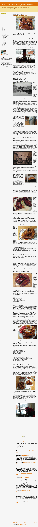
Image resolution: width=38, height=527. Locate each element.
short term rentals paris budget (30, 450)
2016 (3, 28)
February (4, 42)
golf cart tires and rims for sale (29, 462)
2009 (3, 46)
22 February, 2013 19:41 (26, 441)
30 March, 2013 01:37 (25, 455)
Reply (17, 452)
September (4, 38)
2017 (3, 27)
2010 (3, 45)
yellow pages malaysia (25, 490)
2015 (3, 29)
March (4, 41)
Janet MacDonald (5, 54)
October (4, 37)
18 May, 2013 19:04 (25, 494)
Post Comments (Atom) (22, 524)
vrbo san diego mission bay (26, 473)
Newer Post (15, 522)
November (4, 36)
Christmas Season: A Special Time (7, 33)
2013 (3, 31)
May (3, 40)
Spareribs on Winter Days (6, 35)
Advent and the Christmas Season (7, 34)
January (4, 43)
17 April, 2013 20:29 (25, 477)
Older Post (35, 522)
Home (25, 522)
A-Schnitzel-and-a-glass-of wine (17, 4)
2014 (3, 30)
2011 (3, 44)
